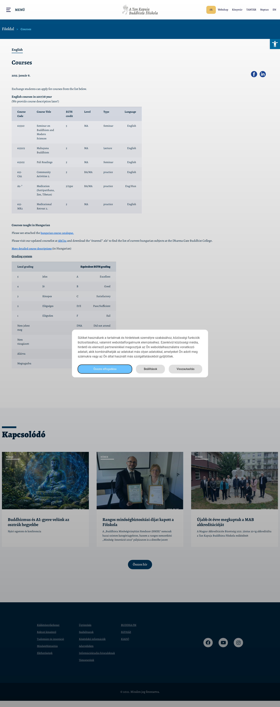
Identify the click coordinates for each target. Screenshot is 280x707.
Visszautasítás (185, 369)
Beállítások (149, 369)
